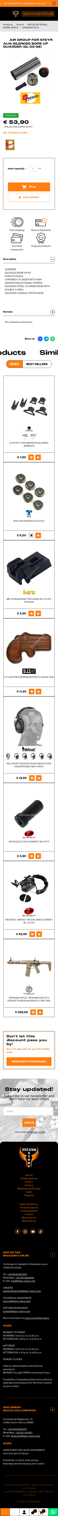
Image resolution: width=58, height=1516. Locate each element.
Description (29, 259)
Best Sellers (37, 364)
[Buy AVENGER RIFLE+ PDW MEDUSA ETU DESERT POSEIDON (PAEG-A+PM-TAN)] (33, 1012)
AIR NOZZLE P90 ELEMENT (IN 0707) (29, 841)
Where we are (29, 1217)
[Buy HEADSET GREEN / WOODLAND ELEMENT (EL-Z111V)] (32, 934)
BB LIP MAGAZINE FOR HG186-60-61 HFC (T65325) (29, 600)
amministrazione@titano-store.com (22, 1291)
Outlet (29, 1192)
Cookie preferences (42, 1484)
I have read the (30, 1132)
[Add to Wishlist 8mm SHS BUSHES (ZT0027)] (38, 535)
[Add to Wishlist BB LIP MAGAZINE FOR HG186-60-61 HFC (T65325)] (38, 613)
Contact (29, 1214)
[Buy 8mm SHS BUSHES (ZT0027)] (31, 535)
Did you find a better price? (18, 126)
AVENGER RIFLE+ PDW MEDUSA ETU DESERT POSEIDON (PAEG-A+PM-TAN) (29, 999)
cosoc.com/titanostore (37, 1318)
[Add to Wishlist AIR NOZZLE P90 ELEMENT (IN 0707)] (38, 856)
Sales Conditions (29, 1204)
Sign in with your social (29, 1061)
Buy (29, 186)
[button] (54, 3)
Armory (29, 1182)
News (14, 364)
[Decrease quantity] (26, 168)
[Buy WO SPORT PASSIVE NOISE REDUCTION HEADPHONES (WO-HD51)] (32, 778)
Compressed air (29, 1178)
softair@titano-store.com (37, 3)
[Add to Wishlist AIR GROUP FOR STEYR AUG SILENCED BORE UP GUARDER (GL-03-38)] (29, 197)
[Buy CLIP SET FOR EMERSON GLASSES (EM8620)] (31, 457)
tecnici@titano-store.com (16, 1301)
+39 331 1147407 (24, 1432)
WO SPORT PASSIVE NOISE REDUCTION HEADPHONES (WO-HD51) (29, 765)
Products (8, 24)
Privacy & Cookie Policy (17, 1484)
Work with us (29, 1221)
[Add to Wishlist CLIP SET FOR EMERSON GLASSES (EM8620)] (38, 457)
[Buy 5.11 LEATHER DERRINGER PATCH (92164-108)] (31, 691)
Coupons (29, 1195)
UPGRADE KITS (30, 27)
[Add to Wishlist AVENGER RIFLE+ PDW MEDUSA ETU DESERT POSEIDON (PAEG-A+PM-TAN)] (40, 1012)
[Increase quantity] (40, 168)
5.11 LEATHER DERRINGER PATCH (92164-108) (29, 677)
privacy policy (38, 1132)
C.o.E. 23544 (29, 1488)
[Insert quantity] (33, 168)
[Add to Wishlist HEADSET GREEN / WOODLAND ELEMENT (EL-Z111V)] (39, 934)
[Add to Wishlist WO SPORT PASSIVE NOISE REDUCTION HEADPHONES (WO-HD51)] (39, 778)
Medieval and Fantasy (29, 1188)
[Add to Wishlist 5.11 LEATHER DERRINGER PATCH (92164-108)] (38, 691)
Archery (29, 1185)
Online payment (29, 1210)
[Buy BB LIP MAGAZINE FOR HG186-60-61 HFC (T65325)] (31, 613)
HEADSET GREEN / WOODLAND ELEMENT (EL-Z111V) (29, 921)
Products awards (29, 1207)
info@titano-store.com (23, 1281)
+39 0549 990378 (17, 1429)
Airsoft (20, 24)
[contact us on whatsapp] (53, 1512)
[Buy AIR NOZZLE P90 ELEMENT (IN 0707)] (31, 856)
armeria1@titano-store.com (25, 1436)
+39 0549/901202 (17, 1274)
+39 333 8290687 (24, 1277)
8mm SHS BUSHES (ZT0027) (29, 521)
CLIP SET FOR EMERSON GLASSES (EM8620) (29, 444)
